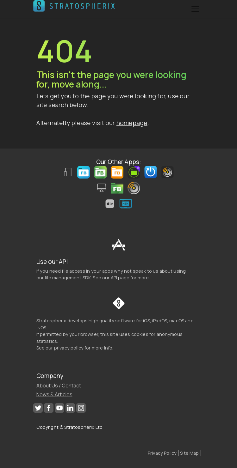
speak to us (146, 271)
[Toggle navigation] (195, 9)
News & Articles (54, 394)
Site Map (189, 453)
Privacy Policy (162, 453)
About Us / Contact (58, 385)
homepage (131, 123)
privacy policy (69, 348)
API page (120, 278)
